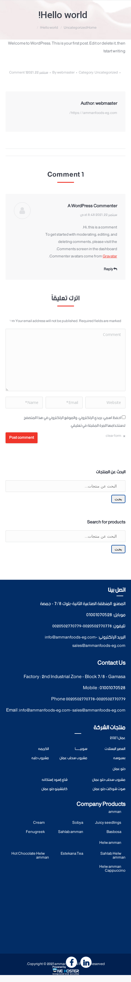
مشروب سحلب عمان (73, 758)
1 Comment (17, 72)
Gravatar (110, 256)
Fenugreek (35, 832)
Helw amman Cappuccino (112, 868)
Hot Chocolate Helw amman (30, 855)
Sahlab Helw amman (112, 855)
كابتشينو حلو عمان (54, 789)
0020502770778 (97, 626)
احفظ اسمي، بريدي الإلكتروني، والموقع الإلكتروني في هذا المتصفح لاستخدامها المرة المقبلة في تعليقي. (74, 422)
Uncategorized (75, 27)
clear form (113, 435)
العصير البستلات (115, 749)
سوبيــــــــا (81, 749)
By (63, 72)
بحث (118, 499)
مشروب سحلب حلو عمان (108, 779)
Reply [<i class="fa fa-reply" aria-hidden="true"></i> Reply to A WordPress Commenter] (110, 269)
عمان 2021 (117, 738)
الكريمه (43, 749)
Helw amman (110, 842)
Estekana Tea (72, 853)
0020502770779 (66, 626)
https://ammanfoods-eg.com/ (93, 112)
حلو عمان (119, 769)
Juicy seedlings (108, 822)
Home (92, 27)
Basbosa (114, 832)
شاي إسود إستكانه (55, 779)
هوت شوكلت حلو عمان (109, 789)
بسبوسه (119, 758)
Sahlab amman (70, 832)
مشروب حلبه (40, 758)
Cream (39, 822)
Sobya (77, 822)
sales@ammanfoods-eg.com (98, 646)
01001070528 (99, 615)
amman (114, 812)
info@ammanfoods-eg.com (70, 637)
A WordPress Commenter (92, 206)
